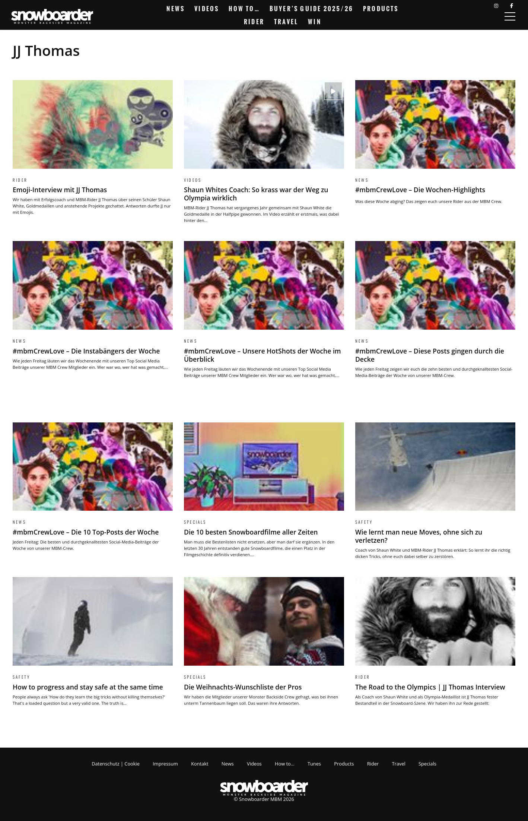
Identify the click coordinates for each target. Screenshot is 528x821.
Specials (427, 763)
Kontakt (199, 763)
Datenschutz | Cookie (116, 763)
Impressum (165, 763)
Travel (286, 21)
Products (381, 8)
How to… (244, 8)
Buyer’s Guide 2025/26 (311, 8)
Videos (206, 8)
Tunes (314, 763)
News (175, 8)
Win (314, 21)
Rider (254, 21)
